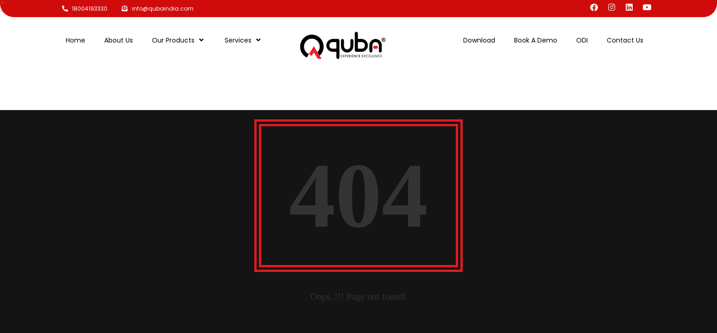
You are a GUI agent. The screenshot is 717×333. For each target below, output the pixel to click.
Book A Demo (535, 40)
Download (479, 40)
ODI (582, 40)
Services (244, 40)
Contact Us (625, 40)
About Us (118, 40)
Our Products (179, 40)
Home (75, 40)
